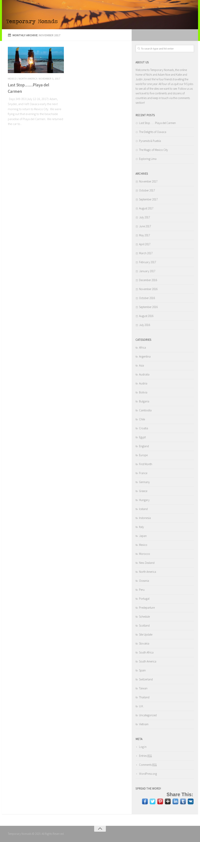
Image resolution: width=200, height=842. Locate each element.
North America (28, 78)
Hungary (144, 500)
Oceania (144, 581)
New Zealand (146, 563)
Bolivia (143, 392)
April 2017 (144, 244)
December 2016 (148, 280)
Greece (143, 491)
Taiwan (143, 688)
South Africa (146, 652)
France (143, 473)
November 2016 (148, 289)
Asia (141, 365)
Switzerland (146, 679)
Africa (142, 347)
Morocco (144, 554)
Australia (144, 374)
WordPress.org (148, 774)
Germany (144, 482)
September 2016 (148, 307)
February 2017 (147, 262)
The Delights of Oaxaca (152, 132)
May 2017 (144, 235)
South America (147, 661)
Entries (145, 756)
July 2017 (144, 217)
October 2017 (147, 190)
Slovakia (144, 643)
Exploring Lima (147, 159)
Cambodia (145, 410)
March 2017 (146, 253)
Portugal (144, 598)
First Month (145, 464)
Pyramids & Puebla (150, 141)
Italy (141, 527)
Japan (143, 536)
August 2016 (146, 316)
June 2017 (145, 226)
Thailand (144, 697)
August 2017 (146, 208)
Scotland (144, 625)
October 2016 (147, 298)
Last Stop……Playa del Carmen (157, 123)
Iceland (143, 509)
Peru (142, 589)
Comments (148, 765)
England (144, 446)
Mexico (12, 78)
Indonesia (145, 518)
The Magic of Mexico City (153, 150)
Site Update (145, 634)
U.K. (141, 706)
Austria (143, 383)
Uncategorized (148, 715)
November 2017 (148, 181)
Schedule (144, 616)
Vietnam (143, 724)
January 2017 (147, 271)
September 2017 (148, 199)
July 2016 (144, 325)
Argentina (145, 356)
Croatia (143, 428)
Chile (142, 419)
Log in (142, 747)
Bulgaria (144, 401)
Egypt (142, 437)
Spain (142, 670)
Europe (143, 455)
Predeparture (147, 607)
